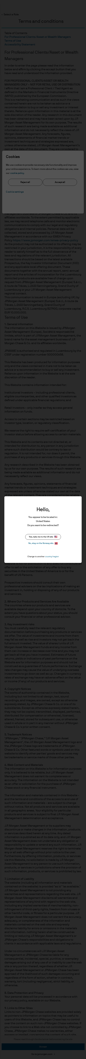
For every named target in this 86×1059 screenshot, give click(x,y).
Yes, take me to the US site (43, 537)
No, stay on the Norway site (43, 543)
